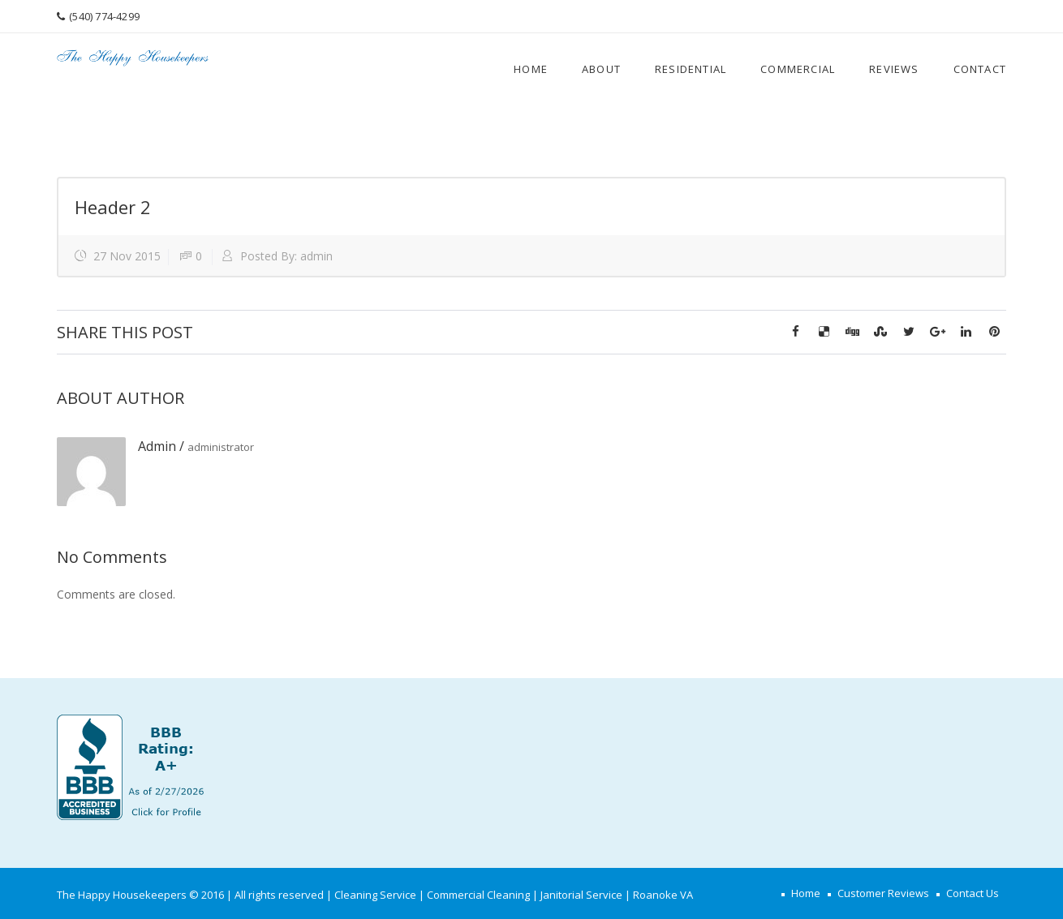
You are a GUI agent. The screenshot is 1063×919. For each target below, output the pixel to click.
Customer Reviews (883, 893)
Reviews (894, 69)
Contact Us (972, 893)
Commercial (797, 69)
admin (316, 256)
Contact (979, 69)
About (601, 69)
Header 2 (113, 207)
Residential (690, 69)
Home (531, 69)
